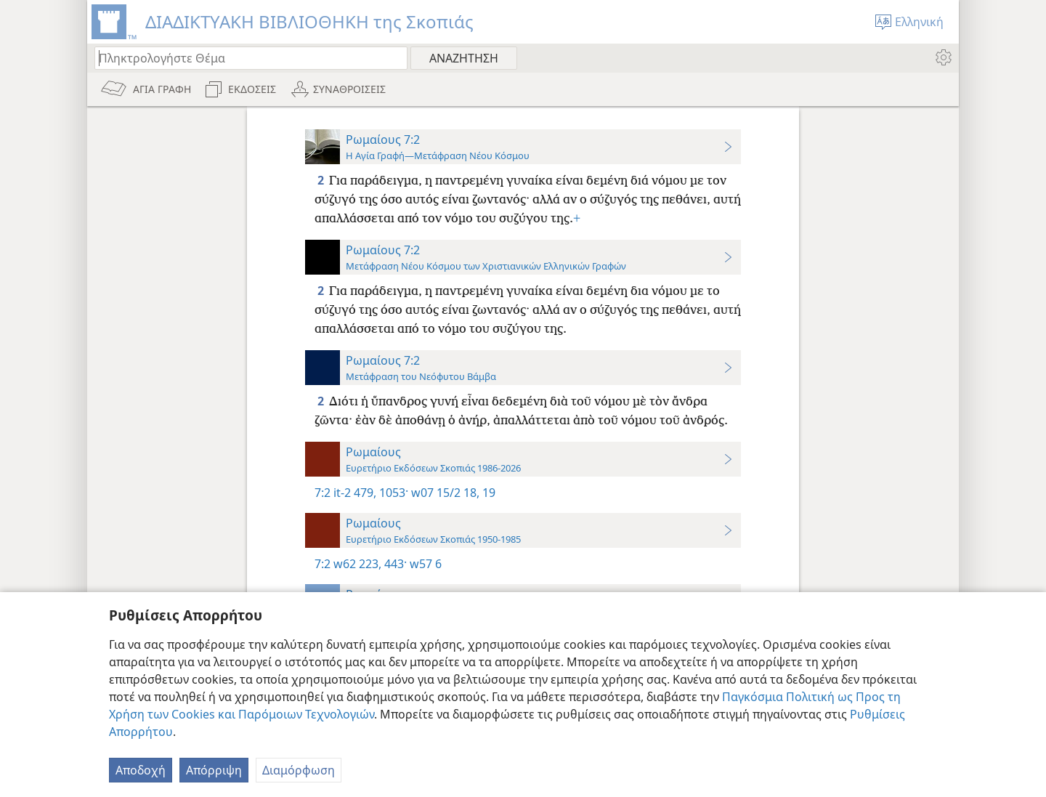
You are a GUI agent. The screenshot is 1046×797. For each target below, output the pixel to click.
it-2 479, (354, 493)
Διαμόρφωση (298, 770)
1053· (392, 493)
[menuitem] (942, 57)
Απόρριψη (214, 770)
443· (394, 564)
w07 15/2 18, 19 (451, 493)
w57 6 (424, 564)
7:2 (323, 493)
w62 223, (357, 564)
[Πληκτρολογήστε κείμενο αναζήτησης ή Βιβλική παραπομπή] (244, 57)
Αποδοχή (140, 770)
